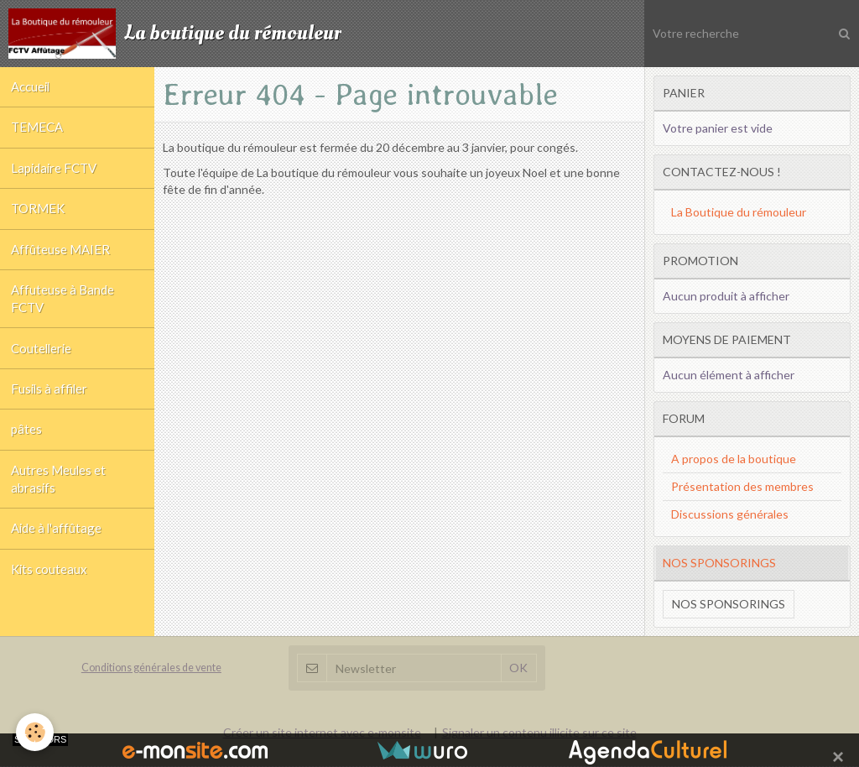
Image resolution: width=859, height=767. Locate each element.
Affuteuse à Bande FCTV (64, 320)
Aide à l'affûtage (59, 570)
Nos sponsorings (728, 604)
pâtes (28, 463)
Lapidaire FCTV (57, 177)
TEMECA (39, 133)
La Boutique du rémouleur (738, 212)
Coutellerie (44, 374)
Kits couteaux (52, 615)
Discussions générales (730, 514)
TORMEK (40, 222)
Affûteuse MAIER (62, 266)
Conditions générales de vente (151, 668)
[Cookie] (36, 732)
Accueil (33, 89)
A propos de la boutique (733, 458)
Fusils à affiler (52, 418)
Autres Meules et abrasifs (60, 517)
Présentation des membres (742, 486)
